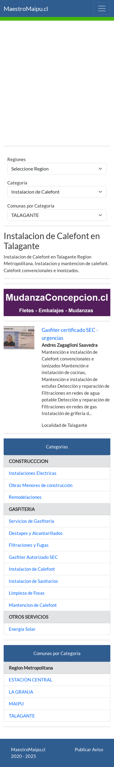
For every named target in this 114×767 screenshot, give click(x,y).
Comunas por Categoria (30, 205)
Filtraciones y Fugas (29, 545)
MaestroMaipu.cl (26, 8)
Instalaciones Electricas (33, 473)
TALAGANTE (22, 715)
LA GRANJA (21, 691)
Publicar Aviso (89, 749)
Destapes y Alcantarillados (36, 533)
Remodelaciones (25, 497)
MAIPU (16, 703)
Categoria (17, 182)
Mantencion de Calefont (33, 605)
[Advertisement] (57, 84)
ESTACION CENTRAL (30, 679)
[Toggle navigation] (101, 8)
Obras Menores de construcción (40, 485)
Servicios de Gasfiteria (31, 521)
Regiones (16, 159)
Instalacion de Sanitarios (33, 581)
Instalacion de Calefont (32, 569)
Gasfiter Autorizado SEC (33, 557)
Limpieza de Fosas (27, 593)
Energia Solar (22, 629)
